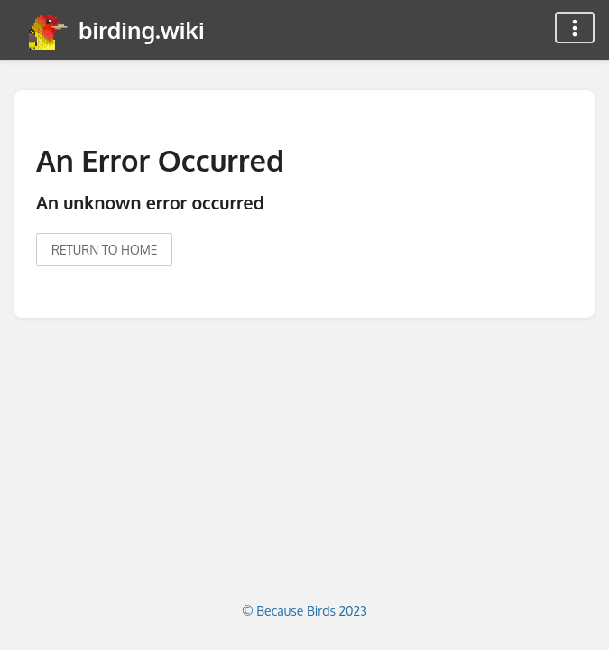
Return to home (104, 249)
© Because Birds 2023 (304, 610)
